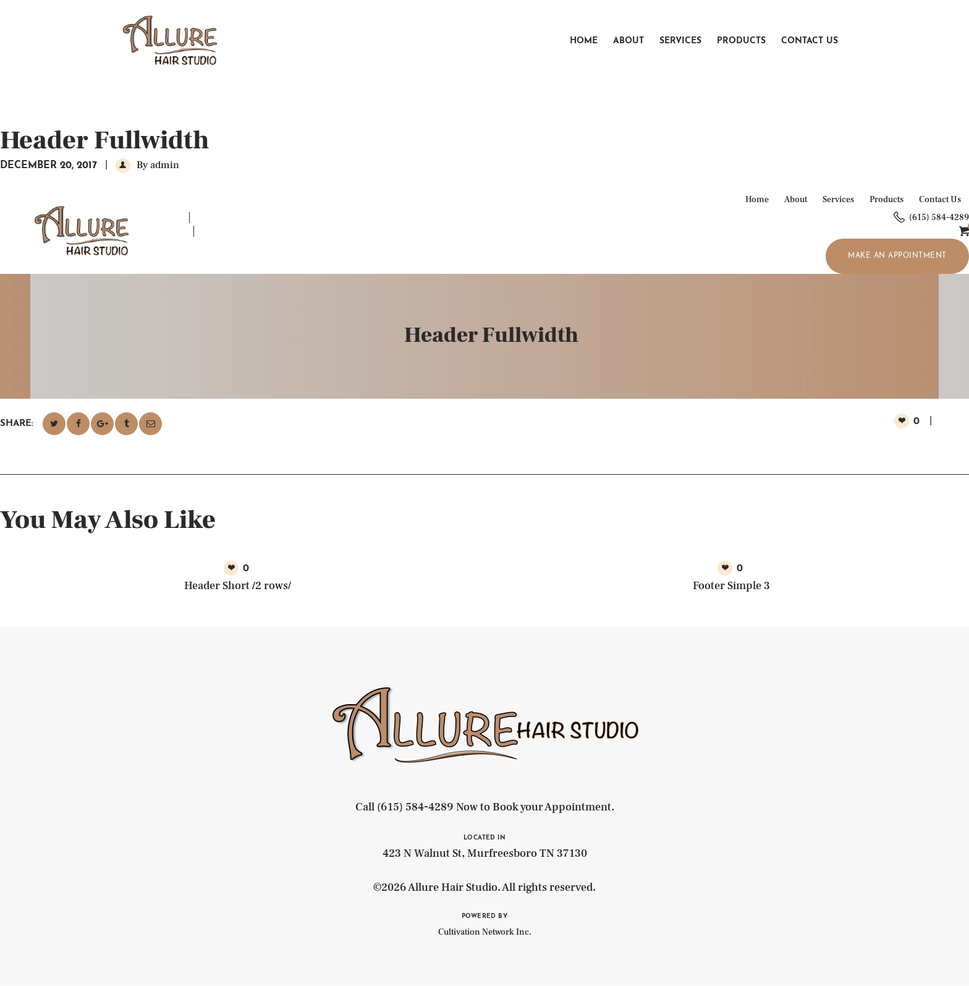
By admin (156, 165)
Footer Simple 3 (731, 586)
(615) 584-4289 (415, 807)
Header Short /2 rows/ (237, 586)
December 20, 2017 (48, 166)
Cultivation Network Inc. (484, 932)
